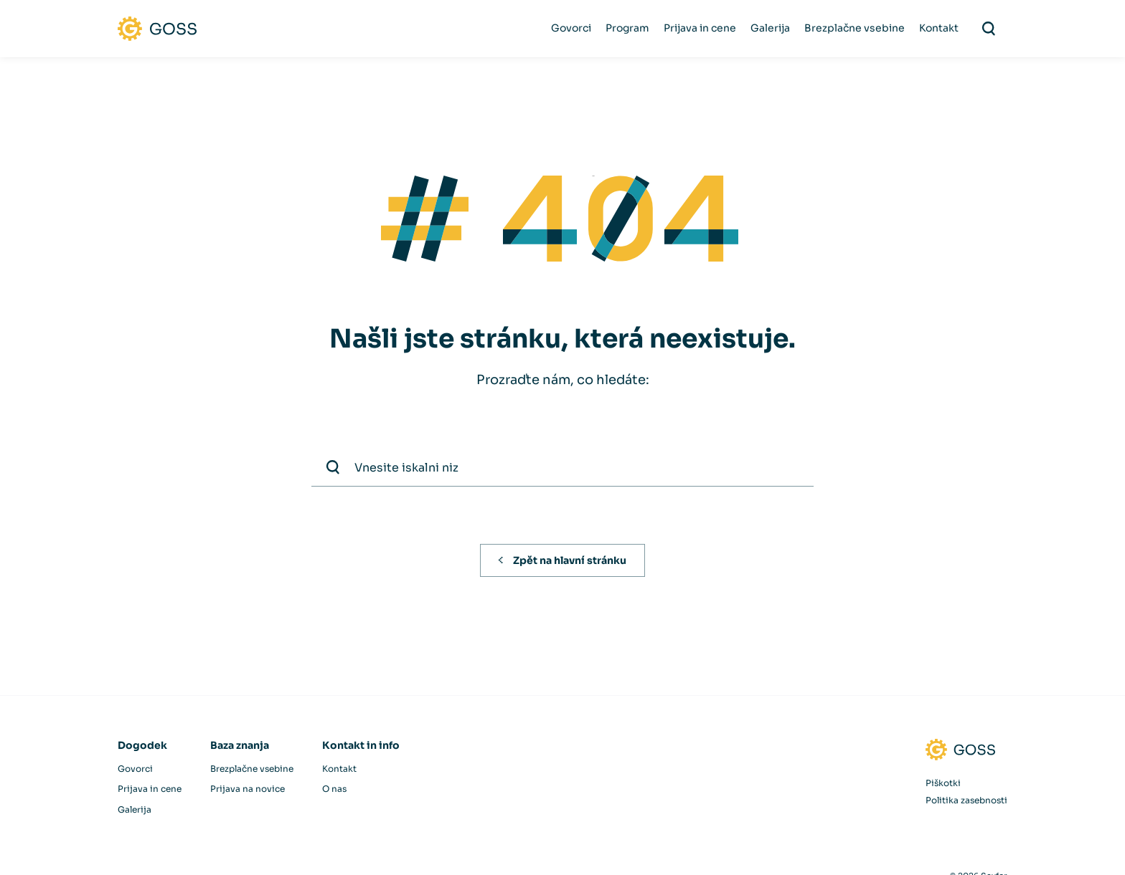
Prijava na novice (247, 788)
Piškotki (943, 783)
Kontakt (939, 28)
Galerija (770, 28)
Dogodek (142, 745)
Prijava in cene (700, 28)
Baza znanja (239, 745)
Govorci (571, 28)
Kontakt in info (361, 745)
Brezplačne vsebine (854, 28)
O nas (334, 788)
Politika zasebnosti (966, 800)
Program (627, 28)
